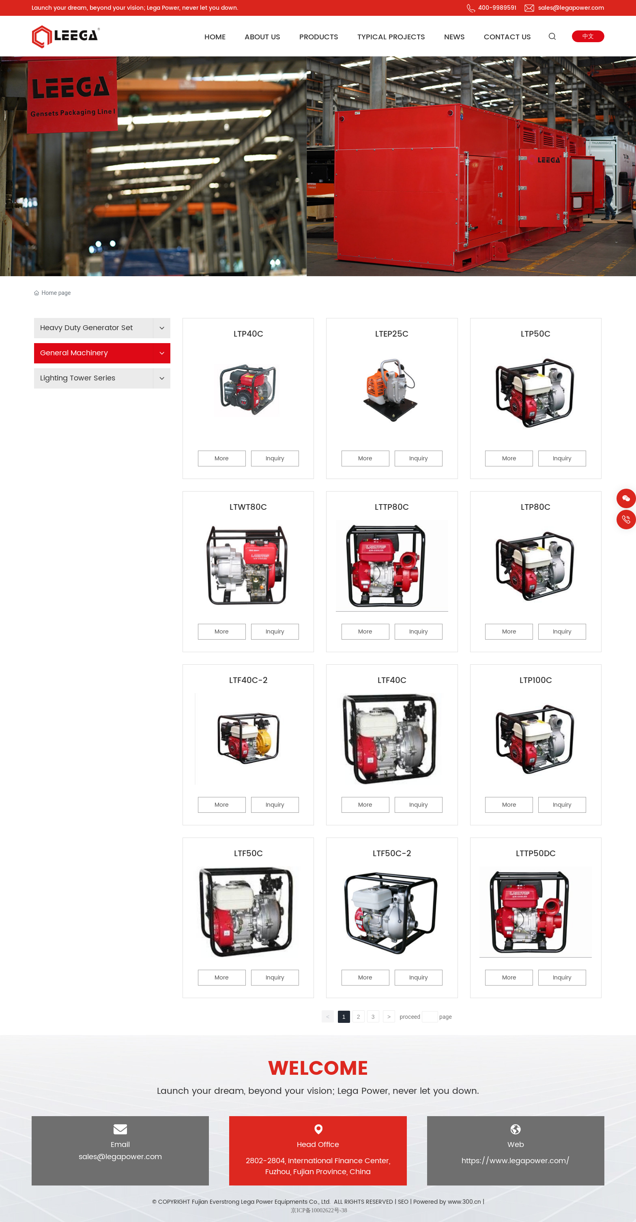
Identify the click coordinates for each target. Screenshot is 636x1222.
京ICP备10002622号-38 (319, 1210)
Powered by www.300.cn (447, 1202)
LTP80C (535, 507)
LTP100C (536, 680)
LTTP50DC (536, 854)
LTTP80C (392, 507)
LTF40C (392, 680)
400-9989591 (497, 8)
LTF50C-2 (392, 854)
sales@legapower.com (571, 8)
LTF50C (248, 854)
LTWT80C (248, 507)
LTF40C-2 (248, 680)
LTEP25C (391, 334)
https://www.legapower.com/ (516, 1161)
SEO (403, 1202)
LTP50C (535, 334)
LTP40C (248, 334)
